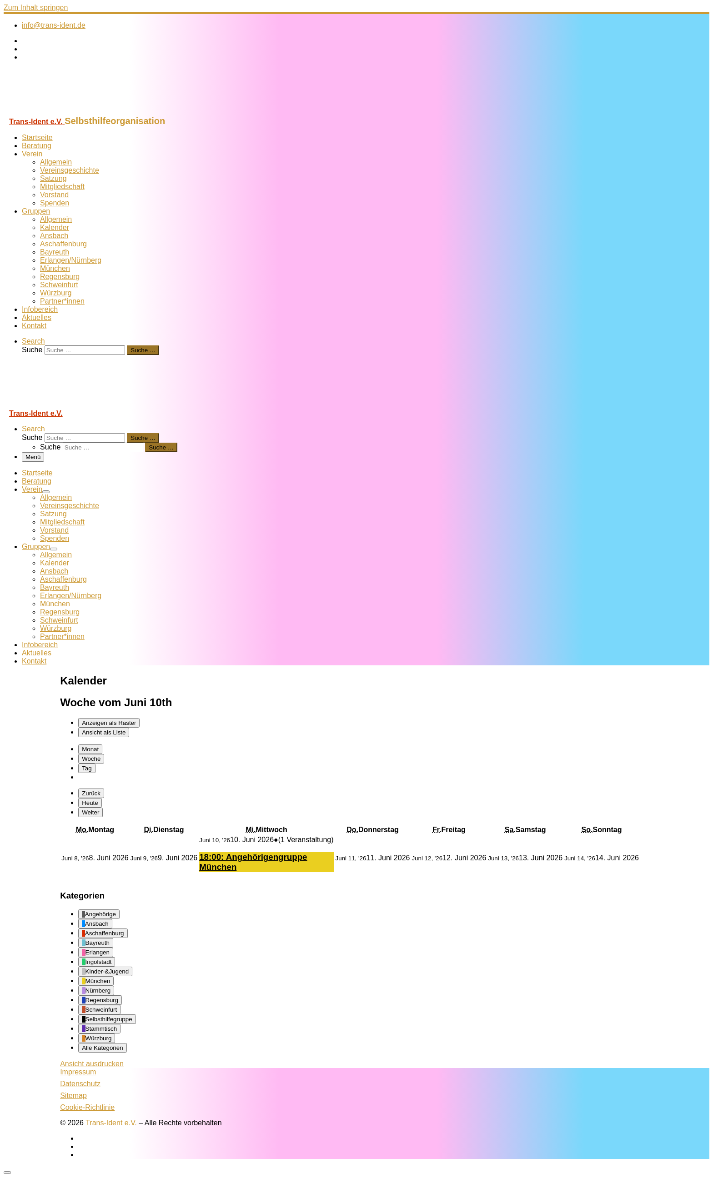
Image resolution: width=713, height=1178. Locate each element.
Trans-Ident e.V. (111, 1123)
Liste (104, 732)
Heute (90, 802)
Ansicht (92, 1064)
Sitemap (73, 1095)
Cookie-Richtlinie (87, 1107)
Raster (109, 722)
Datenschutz (80, 1084)
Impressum (78, 1072)
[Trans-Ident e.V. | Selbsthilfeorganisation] (60, 111)
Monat (90, 749)
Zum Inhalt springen (36, 7)
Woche (91, 758)
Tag (87, 768)
